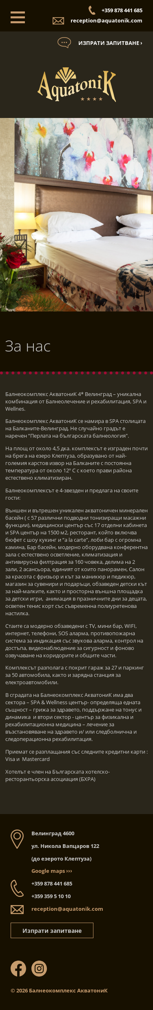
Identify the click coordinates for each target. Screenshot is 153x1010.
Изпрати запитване (52, 930)
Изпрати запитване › (110, 43)
